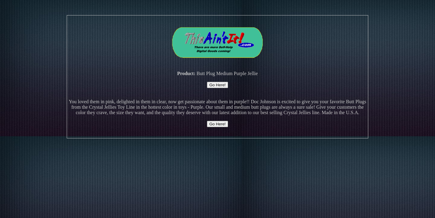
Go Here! (217, 85)
